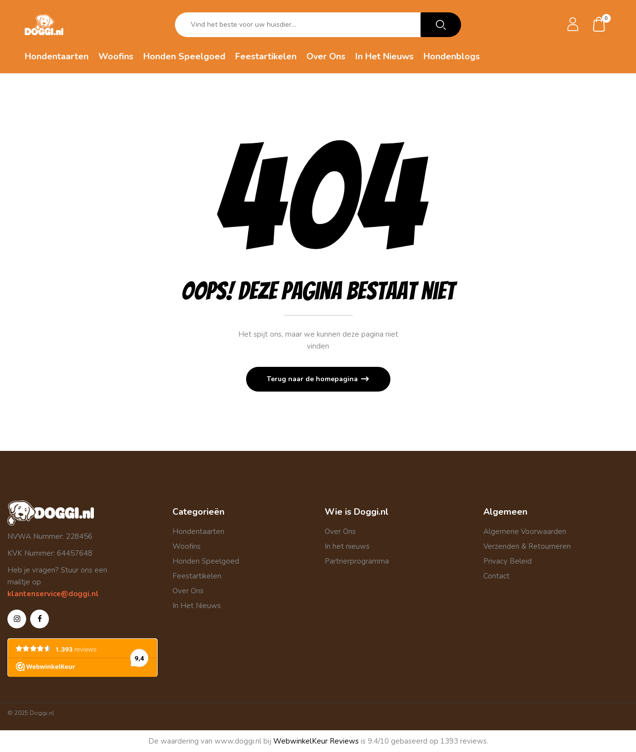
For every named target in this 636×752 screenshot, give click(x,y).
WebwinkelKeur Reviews (316, 741)
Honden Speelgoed (205, 561)
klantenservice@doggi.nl (53, 594)
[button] (599, 25)
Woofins (186, 546)
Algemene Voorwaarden (524, 531)
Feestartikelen (196, 576)
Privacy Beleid (507, 561)
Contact (496, 576)
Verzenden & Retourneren (527, 546)
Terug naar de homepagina (313, 379)
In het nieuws (347, 546)
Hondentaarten (198, 531)
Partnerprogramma (357, 561)
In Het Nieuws (196, 606)
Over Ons (188, 591)
